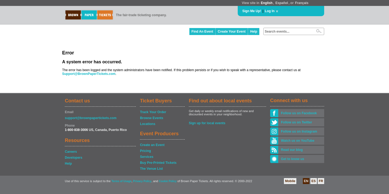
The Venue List (151, 169)
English (266, 3)
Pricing (145, 151)
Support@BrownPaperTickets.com (89, 74)
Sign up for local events (207, 123)
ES (313, 181)
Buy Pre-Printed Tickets (158, 163)
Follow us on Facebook (299, 113)
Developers (73, 158)
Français (301, 3)
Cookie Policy (168, 181)
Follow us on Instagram (299, 131)
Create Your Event (232, 31)
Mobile (290, 181)
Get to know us (292, 159)
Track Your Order (153, 112)
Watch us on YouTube (297, 141)
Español (282, 3)
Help (253, 31)
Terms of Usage (121, 181)
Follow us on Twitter (296, 122)
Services (146, 157)
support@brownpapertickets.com (90, 118)
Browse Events (151, 118)
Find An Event (202, 31)
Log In (269, 11)
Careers (71, 152)
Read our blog (292, 150)
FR (321, 181)
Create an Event (152, 145)
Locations (147, 124)
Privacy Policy (142, 181)
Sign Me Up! (251, 11)
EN (306, 181)
